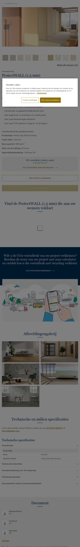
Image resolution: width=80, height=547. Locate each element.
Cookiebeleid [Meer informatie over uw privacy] (42, 93)
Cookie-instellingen (30, 100)
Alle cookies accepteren (50, 100)
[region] (40, 92)
